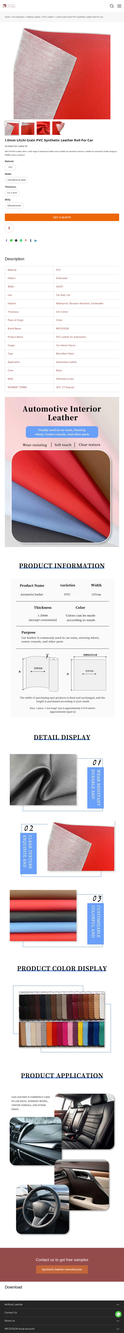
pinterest (25, 240)
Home (7, 17)
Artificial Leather (33, 17)
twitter (16, 240)
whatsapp (21, 240)
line (11, 240)
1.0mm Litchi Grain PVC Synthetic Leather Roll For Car (79, 17)
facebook (6, 240)
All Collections (18, 17)
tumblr (30, 240)
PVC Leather (48, 17)
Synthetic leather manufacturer (62, 1269)
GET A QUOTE (62, 217)
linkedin (35, 240)
